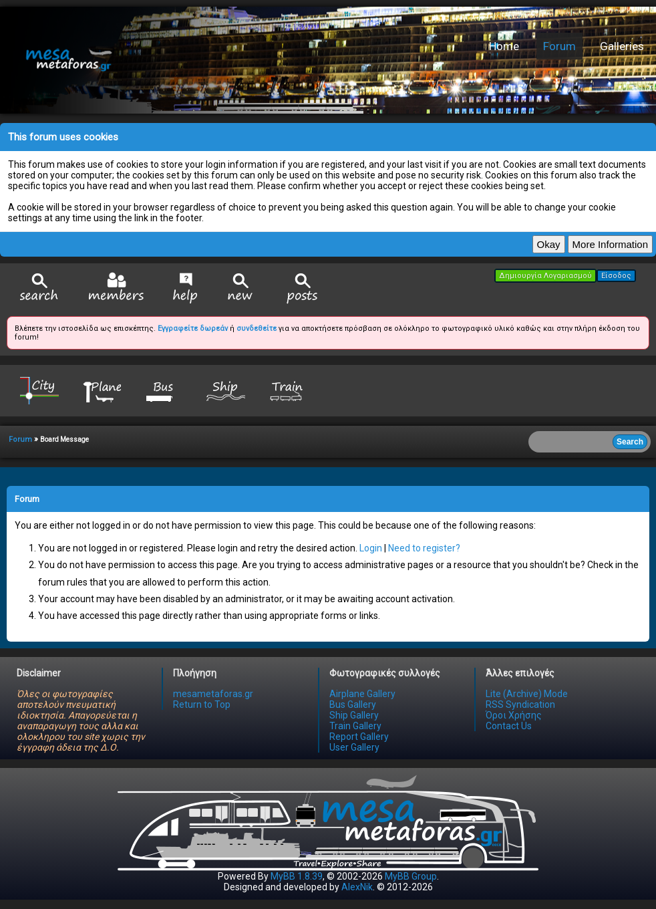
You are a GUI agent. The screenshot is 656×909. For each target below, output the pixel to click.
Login (370, 548)
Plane (101, 390)
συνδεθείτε (256, 328)
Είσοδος (616, 275)
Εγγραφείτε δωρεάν (193, 328)
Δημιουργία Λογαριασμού (545, 275)
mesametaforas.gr (213, 693)
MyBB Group (411, 876)
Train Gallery (355, 726)
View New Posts (240, 288)
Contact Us (509, 726)
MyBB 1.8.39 (297, 876)
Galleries (622, 46)
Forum (559, 46)
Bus (163, 390)
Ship (225, 390)
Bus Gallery (352, 704)
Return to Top (201, 704)
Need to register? (424, 548)
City (39, 390)
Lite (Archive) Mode (527, 693)
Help (185, 288)
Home (504, 46)
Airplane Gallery (362, 693)
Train (288, 390)
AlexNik (357, 887)
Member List (116, 287)
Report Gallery (359, 736)
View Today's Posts (302, 288)
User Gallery (354, 747)
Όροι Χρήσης (514, 715)
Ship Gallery (354, 715)
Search (39, 288)
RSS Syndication (520, 704)
